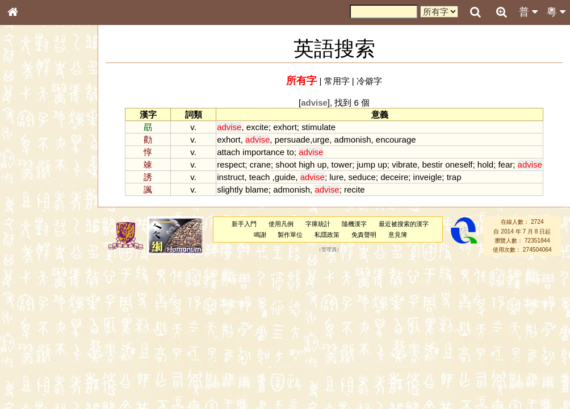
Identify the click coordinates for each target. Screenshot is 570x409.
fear (505, 164)
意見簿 (397, 234)
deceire (394, 177)
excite (257, 127)
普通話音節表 (34, 309)
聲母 (23, 299)
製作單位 (290, 234)
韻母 (38, 299)
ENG (50, 125)
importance (263, 152)
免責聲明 (363, 234)
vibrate (404, 164)
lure (336, 177)
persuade (292, 139)
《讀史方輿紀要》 (41, 360)
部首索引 (27, 152)
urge (320, 139)
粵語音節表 (31, 223)
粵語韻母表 (31, 244)
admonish (352, 139)
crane (260, 164)
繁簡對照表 (31, 380)
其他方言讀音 (34, 319)
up (322, 164)
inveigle (427, 177)
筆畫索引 (27, 162)
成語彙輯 (27, 370)
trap (454, 177)
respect (231, 164)
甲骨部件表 (31, 172)
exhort (285, 127)
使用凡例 (281, 223)
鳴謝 (260, 234)
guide (285, 177)
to (290, 152)
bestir (432, 164)
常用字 (337, 81)
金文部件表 (31, 183)
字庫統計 (317, 223)
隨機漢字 (354, 223)
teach (259, 177)
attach (228, 152)
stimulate (318, 127)
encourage (396, 139)
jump (366, 164)
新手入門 (244, 223)
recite (354, 189)
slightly (230, 189)
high (307, 164)
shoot (285, 164)
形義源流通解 (34, 193)
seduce (362, 177)
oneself (458, 164)
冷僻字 (369, 81)
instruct (230, 177)
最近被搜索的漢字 (404, 223)
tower (342, 164)
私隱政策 (327, 234)
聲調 (54, 299)
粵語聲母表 (31, 233)
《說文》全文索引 (41, 349)
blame (257, 189)
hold (485, 164)
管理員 (329, 250)
